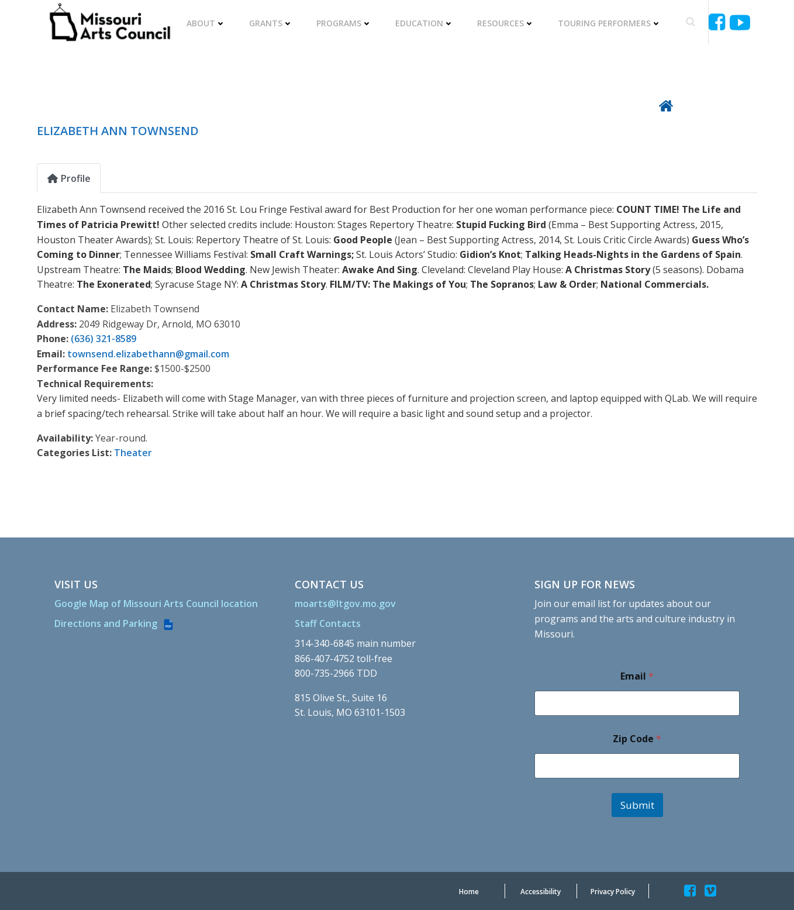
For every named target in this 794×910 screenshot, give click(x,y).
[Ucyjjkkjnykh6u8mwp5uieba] (740, 22)
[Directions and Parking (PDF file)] (114, 623)
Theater (133, 452)
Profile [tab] (69, 178)
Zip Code (637, 738)
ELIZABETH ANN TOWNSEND (118, 131)
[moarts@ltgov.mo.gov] (345, 604)
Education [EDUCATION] (424, 23)
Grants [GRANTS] (271, 23)
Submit (637, 805)
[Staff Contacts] (328, 623)
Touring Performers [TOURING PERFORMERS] (609, 23)
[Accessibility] (540, 892)
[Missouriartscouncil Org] (109, 22)
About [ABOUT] (206, 23)
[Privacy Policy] (613, 892)
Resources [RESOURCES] (505, 23)
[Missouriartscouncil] (719, 22)
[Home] (469, 892)
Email (637, 676)
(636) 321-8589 (103, 338)
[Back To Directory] (708, 104)
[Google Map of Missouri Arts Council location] (156, 604)
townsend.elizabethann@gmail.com (148, 353)
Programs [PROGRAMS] (344, 23)
